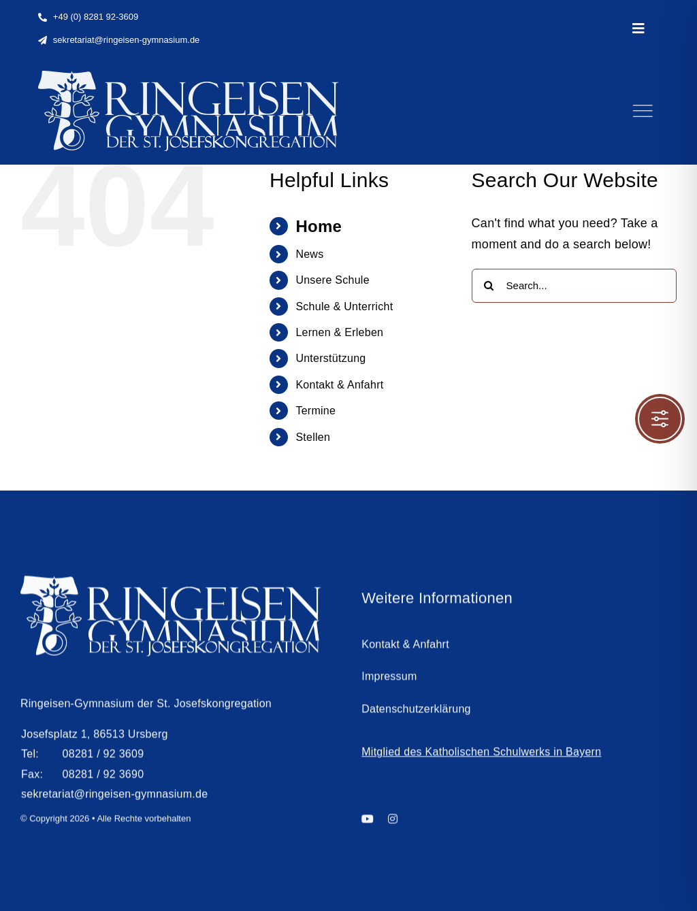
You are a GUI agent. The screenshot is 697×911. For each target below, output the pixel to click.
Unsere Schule (332, 280)
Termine (315, 410)
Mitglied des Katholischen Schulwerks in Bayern (481, 757)
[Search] (489, 286)
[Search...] (574, 286)
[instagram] (393, 823)
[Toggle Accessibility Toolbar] (659, 418)
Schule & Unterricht (344, 306)
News (309, 254)
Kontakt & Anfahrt (339, 385)
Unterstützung (330, 358)
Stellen (312, 437)
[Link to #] (642, 111)
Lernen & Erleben (339, 332)
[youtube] (367, 823)
